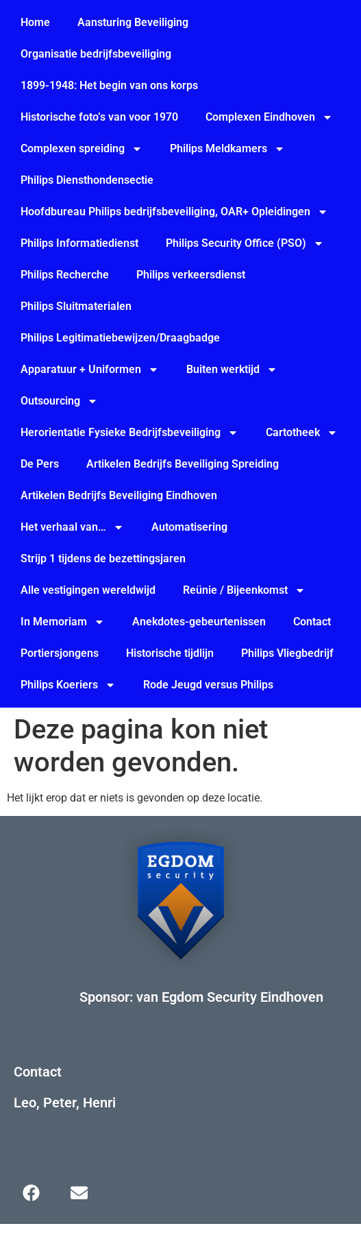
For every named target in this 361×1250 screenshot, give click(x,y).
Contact (312, 621)
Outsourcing (59, 401)
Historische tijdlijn (170, 653)
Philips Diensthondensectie (87, 180)
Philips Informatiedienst (79, 243)
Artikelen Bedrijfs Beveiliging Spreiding (182, 463)
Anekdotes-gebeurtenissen (199, 621)
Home (35, 22)
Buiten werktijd (231, 369)
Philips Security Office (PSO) (245, 243)
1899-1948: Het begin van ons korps (109, 85)
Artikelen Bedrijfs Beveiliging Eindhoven (119, 495)
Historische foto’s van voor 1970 (99, 116)
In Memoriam (63, 622)
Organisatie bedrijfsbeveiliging (96, 53)
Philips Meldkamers (227, 148)
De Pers (40, 463)
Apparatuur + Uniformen (90, 369)
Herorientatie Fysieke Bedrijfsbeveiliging (129, 432)
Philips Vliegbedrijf (287, 653)
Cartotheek (302, 432)
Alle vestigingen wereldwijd (88, 590)
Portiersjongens (60, 653)
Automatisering (189, 526)
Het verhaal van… (72, 527)
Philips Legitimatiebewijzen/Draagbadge (120, 337)
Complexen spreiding (81, 148)
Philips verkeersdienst (190, 274)
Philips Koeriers (68, 685)
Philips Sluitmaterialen (76, 306)
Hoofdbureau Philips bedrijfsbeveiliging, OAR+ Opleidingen (174, 212)
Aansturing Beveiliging (132, 22)
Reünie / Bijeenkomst (244, 590)
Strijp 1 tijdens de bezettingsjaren (103, 558)
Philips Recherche (65, 274)
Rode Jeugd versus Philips (208, 684)
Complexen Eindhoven (269, 117)
